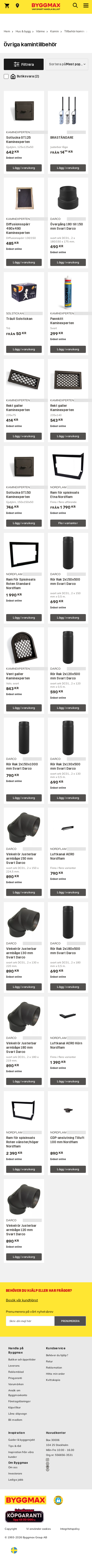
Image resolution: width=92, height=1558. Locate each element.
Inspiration (16, 1433)
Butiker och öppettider (22, 1359)
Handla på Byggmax (15, 1350)
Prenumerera (70, 1321)
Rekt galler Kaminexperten (18, 408)
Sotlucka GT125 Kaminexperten (18, 140)
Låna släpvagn (17, 1413)
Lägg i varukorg (24, 168)
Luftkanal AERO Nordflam (62, 856)
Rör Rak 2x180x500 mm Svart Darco (65, 951)
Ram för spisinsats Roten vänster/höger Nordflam (22, 1142)
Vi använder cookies (38, 1528)
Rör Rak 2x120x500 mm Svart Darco (65, 676)
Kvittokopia (53, 1380)
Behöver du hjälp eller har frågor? (39, 1290)
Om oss (12, 1467)
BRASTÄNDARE (62, 138)
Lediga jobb (15, 1479)
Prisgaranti (15, 1378)
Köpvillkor (14, 1407)
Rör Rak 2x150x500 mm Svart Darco (65, 582)
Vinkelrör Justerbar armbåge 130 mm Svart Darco (21, 953)
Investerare (15, 1473)
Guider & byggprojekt (21, 1439)
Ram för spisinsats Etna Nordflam (64, 495)
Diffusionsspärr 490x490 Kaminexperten (18, 228)
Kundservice (55, 1348)
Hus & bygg (23, 31)
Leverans (13, 1365)
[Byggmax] (46, 7)
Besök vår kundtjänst (22, 1300)
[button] (58, 1500)
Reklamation (54, 1367)
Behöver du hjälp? (57, 1355)
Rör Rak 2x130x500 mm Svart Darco (65, 766)
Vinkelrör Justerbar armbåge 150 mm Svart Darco (21, 858)
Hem (7, 31)
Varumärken (15, 1384)
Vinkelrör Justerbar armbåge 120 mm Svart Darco (21, 1230)
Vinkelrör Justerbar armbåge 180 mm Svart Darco (21, 1047)
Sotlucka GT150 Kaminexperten (18, 495)
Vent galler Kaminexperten (18, 676)
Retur (49, 1361)
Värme (40, 31)
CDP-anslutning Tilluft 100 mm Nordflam (67, 1140)
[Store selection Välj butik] (17, 5)
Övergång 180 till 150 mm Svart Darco (66, 226)
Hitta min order (55, 1373)
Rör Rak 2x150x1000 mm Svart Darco (22, 766)
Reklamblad (16, 1371)
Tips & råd (14, 1446)
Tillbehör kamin (74, 31)
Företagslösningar (19, 1401)
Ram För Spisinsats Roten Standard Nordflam (21, 584)
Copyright (11, 1528)
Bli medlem (15, 1419)
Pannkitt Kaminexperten (62, 321)
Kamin (54, 31)
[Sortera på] (67, 64)
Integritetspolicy (70, 1528)
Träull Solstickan (19, 319)
